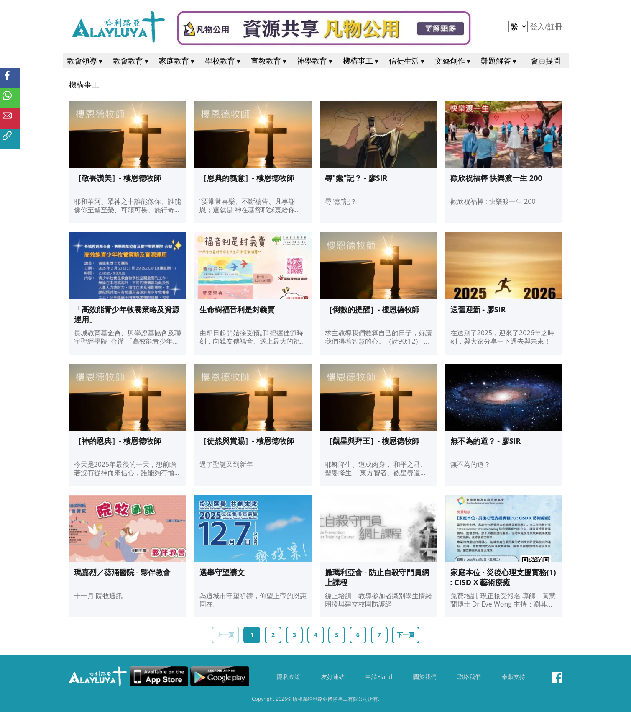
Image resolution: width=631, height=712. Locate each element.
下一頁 (405, 635)
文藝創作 (454, 61)
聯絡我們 (469, 677)
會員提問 (546, 61)
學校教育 (224, 61)
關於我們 (425, 677)
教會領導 (86, 61)
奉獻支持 (513, 677)
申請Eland (378, 677)
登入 (538, 26)
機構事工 (362, 61)
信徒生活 (408, 61)
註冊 (554, 26)
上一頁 (225, 635)
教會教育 (132, 61)
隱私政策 (288, 677)
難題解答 (500, 61)
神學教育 (316, 61)
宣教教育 (270, 61)
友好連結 (333, 677)
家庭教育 (178, 61)
